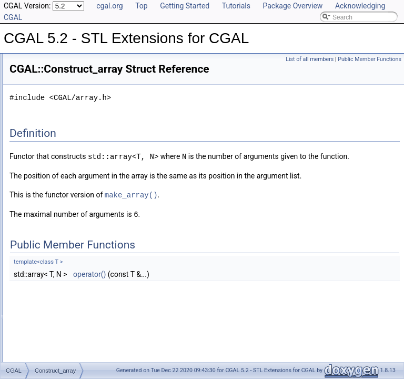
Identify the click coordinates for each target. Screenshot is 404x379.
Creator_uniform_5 (61, 329)
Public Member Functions (369, 59)
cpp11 (43, 62)
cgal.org (109, 6)
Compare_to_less (59, 167)
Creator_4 (49, 271)
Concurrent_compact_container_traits (87, 190)
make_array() (262, 232)
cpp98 (43, 74)
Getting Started (184, 6)
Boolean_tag (52, 85)
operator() (221, 310)
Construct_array (57, 213)
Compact (47, 120)
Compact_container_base (71, 143)
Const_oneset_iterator (66, 201)
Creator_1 (49, 236)
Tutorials (236, 6)
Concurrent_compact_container (79, 178)
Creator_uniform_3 (61, 306)
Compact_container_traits (71, 155)
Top (141, 6)
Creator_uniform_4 (61, 317)
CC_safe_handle (58, 109)
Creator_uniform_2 (61, 294)
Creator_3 (49, 259)
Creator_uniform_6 (61, 340)
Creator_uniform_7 (61, 352)
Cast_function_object (64, 97)
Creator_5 (49, 282)
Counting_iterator (59, 224)
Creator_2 (49, 248)
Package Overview (292, 6)
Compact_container (62, 132)
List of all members (310, 59)
